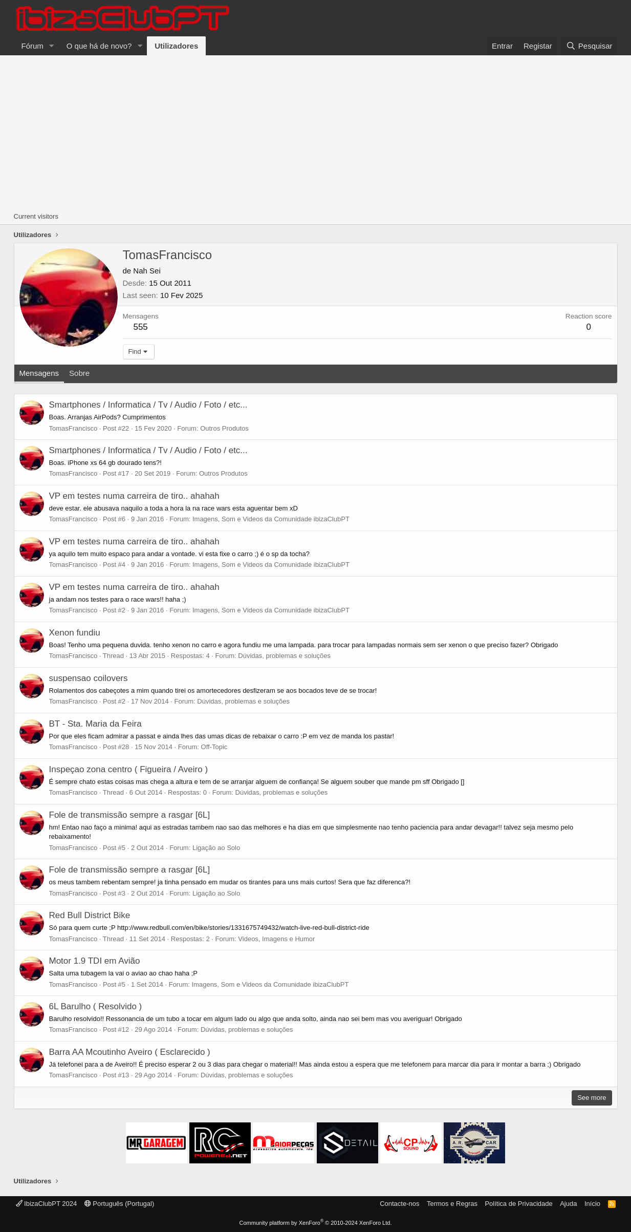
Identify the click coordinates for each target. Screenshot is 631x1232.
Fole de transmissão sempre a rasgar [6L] (129, 815)
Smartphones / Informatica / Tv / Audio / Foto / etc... (148, 405)
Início (592, 1203)
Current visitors (36, 216)
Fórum (32, 45)
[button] (52, 45)
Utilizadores (176, 45)
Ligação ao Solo (216, 848)
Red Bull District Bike (89, 915)
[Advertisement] (316, 132)
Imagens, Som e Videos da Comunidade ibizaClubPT (271, 519)
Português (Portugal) (119, 1203)
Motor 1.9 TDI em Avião (94, 961)
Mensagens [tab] (39, 373)
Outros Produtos (224, 428)
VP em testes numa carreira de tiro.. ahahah (134, 496)
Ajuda (568, 1203)
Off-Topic (214, 747)
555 (140, 327)
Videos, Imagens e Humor (276, 939)
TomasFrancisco (73, 428)
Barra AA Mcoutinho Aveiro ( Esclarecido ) (129, 1052)
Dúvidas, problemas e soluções (284, 656)
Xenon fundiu (74, 633)
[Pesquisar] (589, 45)
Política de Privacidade (518, 1203)
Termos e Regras (452, 1203)
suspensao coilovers (88, 678)
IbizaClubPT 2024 (46, 1203)
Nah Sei (146, 270)
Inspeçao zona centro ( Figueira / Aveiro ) (128, 769)
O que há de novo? (99, 45)
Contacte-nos (399, 1203)
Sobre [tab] (79, 373)
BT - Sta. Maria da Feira (95, 724)
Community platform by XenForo (316, 1223)
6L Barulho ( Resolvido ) (95, 1006)
